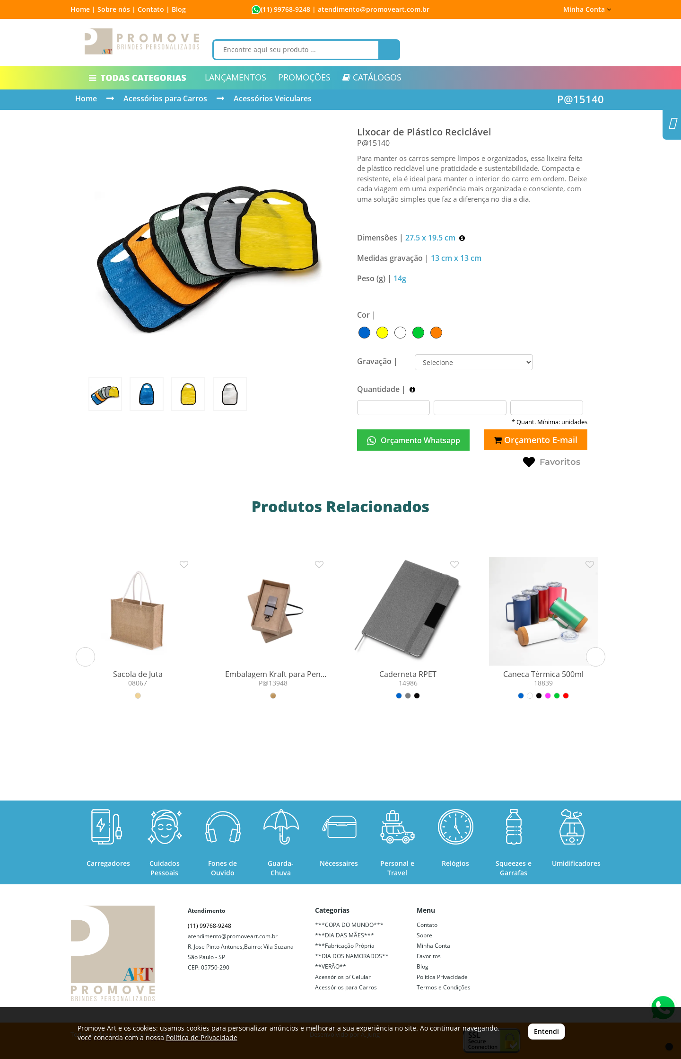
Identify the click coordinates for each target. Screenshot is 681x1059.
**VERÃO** (330, 966)
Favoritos (551, 462)
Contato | (154, 9)
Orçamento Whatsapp (413, 440)
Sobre (424, 935)
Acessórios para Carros (165, 98)
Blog (179, 9)
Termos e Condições (444, 987)
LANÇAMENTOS (235, 77)
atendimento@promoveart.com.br (233, 936)
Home (86, 98)
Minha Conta (587, 9)
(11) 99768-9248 (285, 9)
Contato (427, 925)
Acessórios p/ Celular (343, 977)
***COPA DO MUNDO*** (349, 925)
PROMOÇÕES (304, 77)
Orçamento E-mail (535, 439)
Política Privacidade (442, 977)
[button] (85, 657)
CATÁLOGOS (372, 77)
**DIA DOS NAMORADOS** (352, 956)
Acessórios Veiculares (273, 98)
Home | (83, 9)
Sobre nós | (116, 9)
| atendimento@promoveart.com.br (369, 9)
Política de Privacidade (201, 1037)
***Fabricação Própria (345, 946)
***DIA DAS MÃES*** (344, 935)
